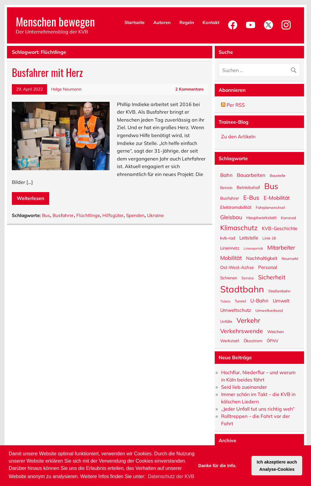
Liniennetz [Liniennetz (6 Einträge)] (229, 247)
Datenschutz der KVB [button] (171, 476)
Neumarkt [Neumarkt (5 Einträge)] (290, 258)
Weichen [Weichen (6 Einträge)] (275, 331)
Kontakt (211, 22)
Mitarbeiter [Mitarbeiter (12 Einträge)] (281, 247)
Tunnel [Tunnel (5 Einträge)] (240, 301)
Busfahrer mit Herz (47, 72)
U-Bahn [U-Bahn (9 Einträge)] (259, 300)
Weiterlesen (30, 198)
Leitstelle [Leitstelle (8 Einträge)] (248, 237)
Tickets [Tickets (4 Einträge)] (225, 301)
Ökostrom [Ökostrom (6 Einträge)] (253, 340)
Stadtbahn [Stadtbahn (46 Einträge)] (242, 289)
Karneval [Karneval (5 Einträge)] (288, 217)
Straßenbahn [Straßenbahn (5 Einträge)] (279, 291)
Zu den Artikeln (238, 136)
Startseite (135, 22)
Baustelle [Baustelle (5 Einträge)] (277, 175)
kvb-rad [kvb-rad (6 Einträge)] (227, 237)
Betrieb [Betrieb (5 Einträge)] (226, 187)
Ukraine (155, 215)
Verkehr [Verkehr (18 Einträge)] (248, 320)
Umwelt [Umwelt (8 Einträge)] (281, 300)
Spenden (135, 215)
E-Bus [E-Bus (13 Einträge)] (251, 197)
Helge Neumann (66, 88)
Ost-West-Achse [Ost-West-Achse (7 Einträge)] (237, 267)
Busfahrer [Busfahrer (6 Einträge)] (229, 197)
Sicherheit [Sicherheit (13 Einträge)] (271, 277)
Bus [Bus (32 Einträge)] (271, 185)
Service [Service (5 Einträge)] (247, 278)
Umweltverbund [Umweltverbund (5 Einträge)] (269, 310)
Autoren (162, 22)
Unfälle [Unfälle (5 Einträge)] (226, 321)
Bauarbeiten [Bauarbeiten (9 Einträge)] (251, 175)
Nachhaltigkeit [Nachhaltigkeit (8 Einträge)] (261, 257)
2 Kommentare (189, 88)
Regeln (186, 22)
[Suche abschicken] (295, 68)
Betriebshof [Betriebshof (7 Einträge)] (248, 187)
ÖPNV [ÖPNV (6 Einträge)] (272, 340)
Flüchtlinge (88, 215)
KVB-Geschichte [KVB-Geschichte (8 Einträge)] (279, 228)
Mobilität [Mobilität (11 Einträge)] (231, 257)
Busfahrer (63, 215)
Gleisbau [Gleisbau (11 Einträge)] (231, 217)
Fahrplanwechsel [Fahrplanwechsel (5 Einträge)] (270, 207)
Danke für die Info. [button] (217, 465)
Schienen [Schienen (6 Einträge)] (228, 277)
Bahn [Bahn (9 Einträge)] (226, 175)
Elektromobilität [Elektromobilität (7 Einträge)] (235, 207)
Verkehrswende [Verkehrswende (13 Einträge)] (241, 330)
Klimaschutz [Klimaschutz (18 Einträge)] (239, 227)
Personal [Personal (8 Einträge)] (267, 267)
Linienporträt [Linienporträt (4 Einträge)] (253, 248)
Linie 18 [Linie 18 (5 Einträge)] (269, 238)
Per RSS (233, 105)
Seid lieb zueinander (244, 387)
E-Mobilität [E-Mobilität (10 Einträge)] (277, 197)
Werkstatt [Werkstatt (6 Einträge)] (229, 340)
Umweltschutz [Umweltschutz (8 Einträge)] (235, 309)
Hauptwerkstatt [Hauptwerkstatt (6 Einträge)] (261, 217)
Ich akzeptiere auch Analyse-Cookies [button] (277, 466)
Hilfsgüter (113, 215)
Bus (46, 215)
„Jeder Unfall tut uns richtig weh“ (258, 409)
